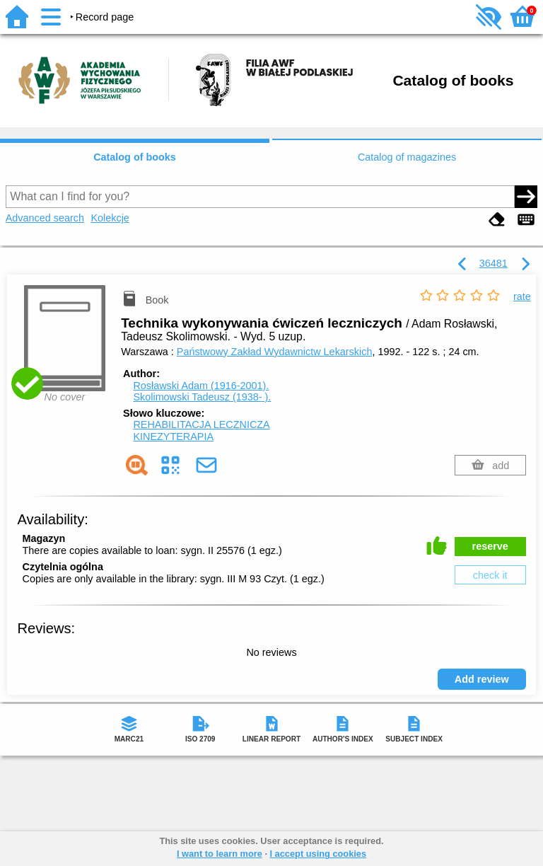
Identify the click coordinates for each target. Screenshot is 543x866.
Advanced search (45, 218)
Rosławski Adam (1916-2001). (201, 385)
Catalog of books (134, 157)
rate (522, 296)
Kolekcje (109, 218)
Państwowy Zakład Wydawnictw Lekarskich (275, 351)
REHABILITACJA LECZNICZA (201, 424)
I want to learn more (219, 853)
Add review (482, 679)
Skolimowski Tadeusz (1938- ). (202, 397)
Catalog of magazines (407, 157)
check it (490, 575)
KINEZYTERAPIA (173, 436)
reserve (490, 546)
